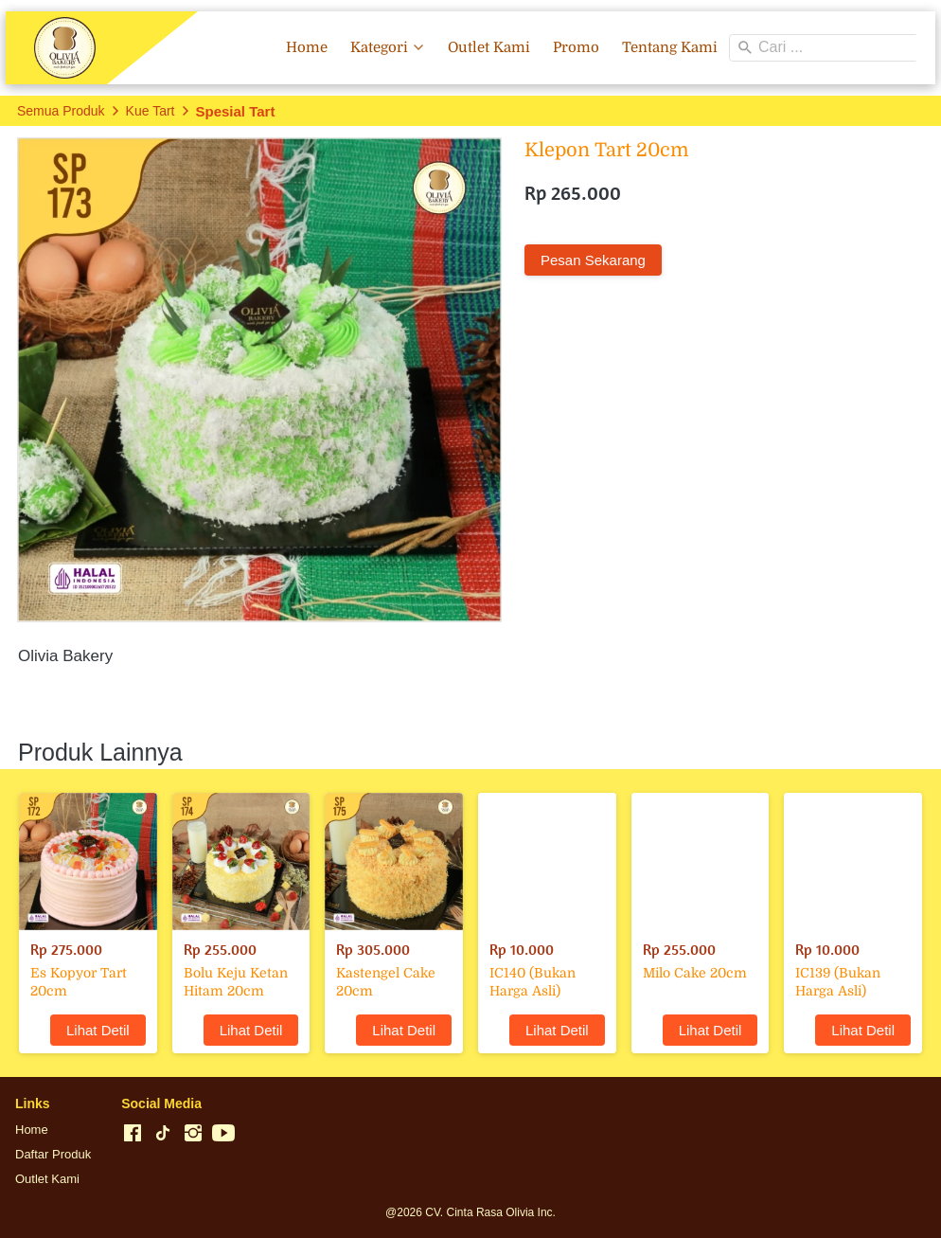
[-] (132, 1133)
